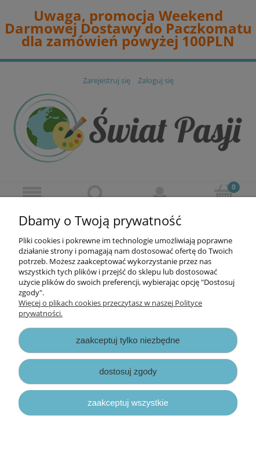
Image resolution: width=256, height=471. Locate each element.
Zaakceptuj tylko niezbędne (128, 340)
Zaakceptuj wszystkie (127, 402)
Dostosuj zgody (128, 371)
